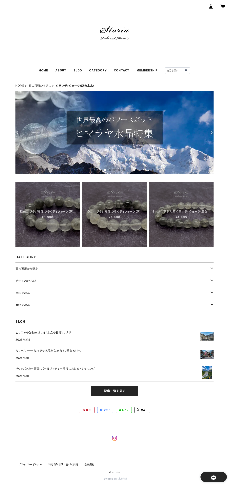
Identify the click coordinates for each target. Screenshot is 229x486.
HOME (43, 70)
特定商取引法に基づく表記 (63, 464)
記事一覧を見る (114, 391)
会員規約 (89, 464)
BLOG (77, 70)
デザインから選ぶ (26, 280)
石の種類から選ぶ (40, 85)
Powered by (114, 478)
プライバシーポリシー (30, 464)
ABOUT (60, 70)
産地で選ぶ (22, 305)
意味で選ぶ (22, 292)
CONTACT (122, 70)
